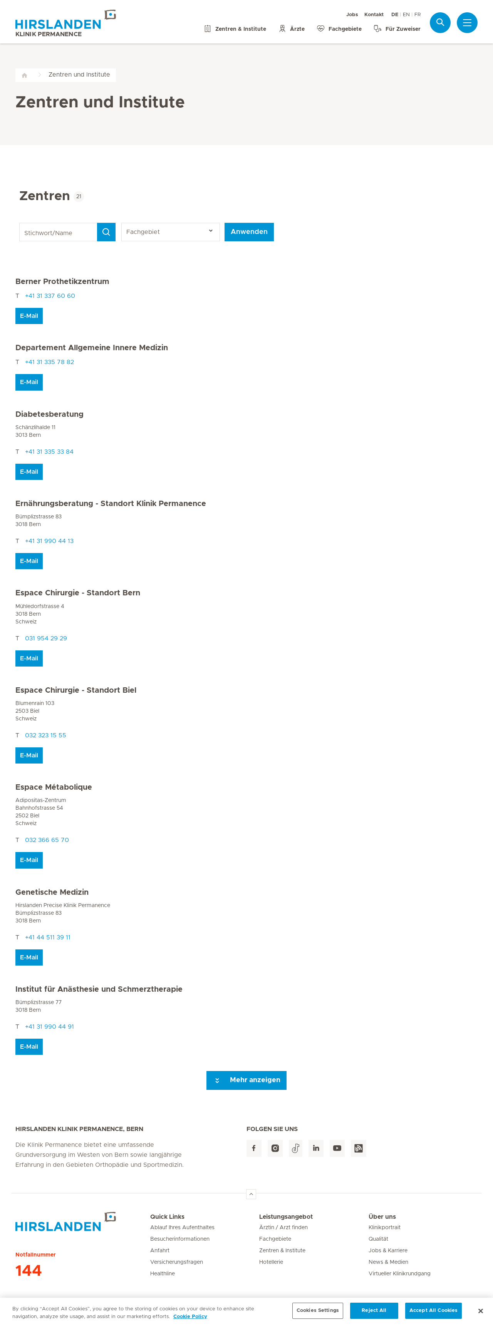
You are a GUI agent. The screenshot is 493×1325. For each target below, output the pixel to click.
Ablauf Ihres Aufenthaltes (182, 1227)
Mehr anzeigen (246, 1080)
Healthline (162, 1274)
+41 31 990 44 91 (49, 1027)
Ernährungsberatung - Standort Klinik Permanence (110, 504)
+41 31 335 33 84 (49, 452)
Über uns (382, 1217)
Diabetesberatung (49, 414)
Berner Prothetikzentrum (62, 282)
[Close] (480, 1313)
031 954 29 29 (46, 638)
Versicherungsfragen (176, 1262)
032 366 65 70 (47, 840)
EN (406, 14)
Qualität (378, 1239)
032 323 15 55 (45, 735)
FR (417, 14)
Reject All (374, 1313)
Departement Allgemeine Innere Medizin (91, 348)
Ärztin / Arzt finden (283, 1227)
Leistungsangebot (286, 1217)
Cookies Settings (318, 1313)
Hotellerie (271, 1262)
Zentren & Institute (282, 1250)
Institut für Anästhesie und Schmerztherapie (99, 989)
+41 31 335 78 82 (49, 362)
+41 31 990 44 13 (49, 541)
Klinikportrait (385, 1227)
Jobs (352, 14)
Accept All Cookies (433, 1313)
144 (28, 1271)
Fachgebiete (275, 1239)
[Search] (106, 232)
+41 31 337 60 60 (50, 296)
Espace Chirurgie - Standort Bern (77, 593)
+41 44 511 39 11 (47, 937)
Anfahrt (159, 1250)
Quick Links (167, 1217)
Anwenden (249, 232)
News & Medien (388, 1262)
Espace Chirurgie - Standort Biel (75, 690)
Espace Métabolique (53, 787)
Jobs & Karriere (388, 1250)
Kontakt (374, 14)
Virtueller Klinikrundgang (400, 1274)
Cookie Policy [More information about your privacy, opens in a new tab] (190, 1319)
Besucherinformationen (180, 1239)
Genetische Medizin (52, 892)
